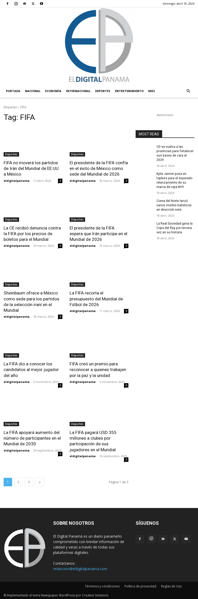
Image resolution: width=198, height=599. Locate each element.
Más (151, 91)
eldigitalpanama (17, 180)
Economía (53, 91)
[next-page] (39, 481)
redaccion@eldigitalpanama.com (80, 567)
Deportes (102, 91)
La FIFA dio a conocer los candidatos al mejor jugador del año (31, 369)
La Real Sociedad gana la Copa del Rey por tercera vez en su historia (174, 227)
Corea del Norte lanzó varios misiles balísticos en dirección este (173, 205)
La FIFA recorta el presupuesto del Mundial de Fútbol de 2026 (96, 298)
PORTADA (13, 91)
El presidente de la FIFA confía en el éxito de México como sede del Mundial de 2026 (99, 168)
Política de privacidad (140, 585)
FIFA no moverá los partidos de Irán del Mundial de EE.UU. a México (32, 168)
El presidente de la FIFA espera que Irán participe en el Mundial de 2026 (98, 233)
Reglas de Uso (171, 585)
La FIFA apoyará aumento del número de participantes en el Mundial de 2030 (32, 437)
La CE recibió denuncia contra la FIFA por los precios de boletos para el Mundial (32, 233)
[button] (188, 91)
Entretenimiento (129, 91)
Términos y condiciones (102, 585)
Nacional (32, 91)
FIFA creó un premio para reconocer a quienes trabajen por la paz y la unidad (98, 369)
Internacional (78, 91)
